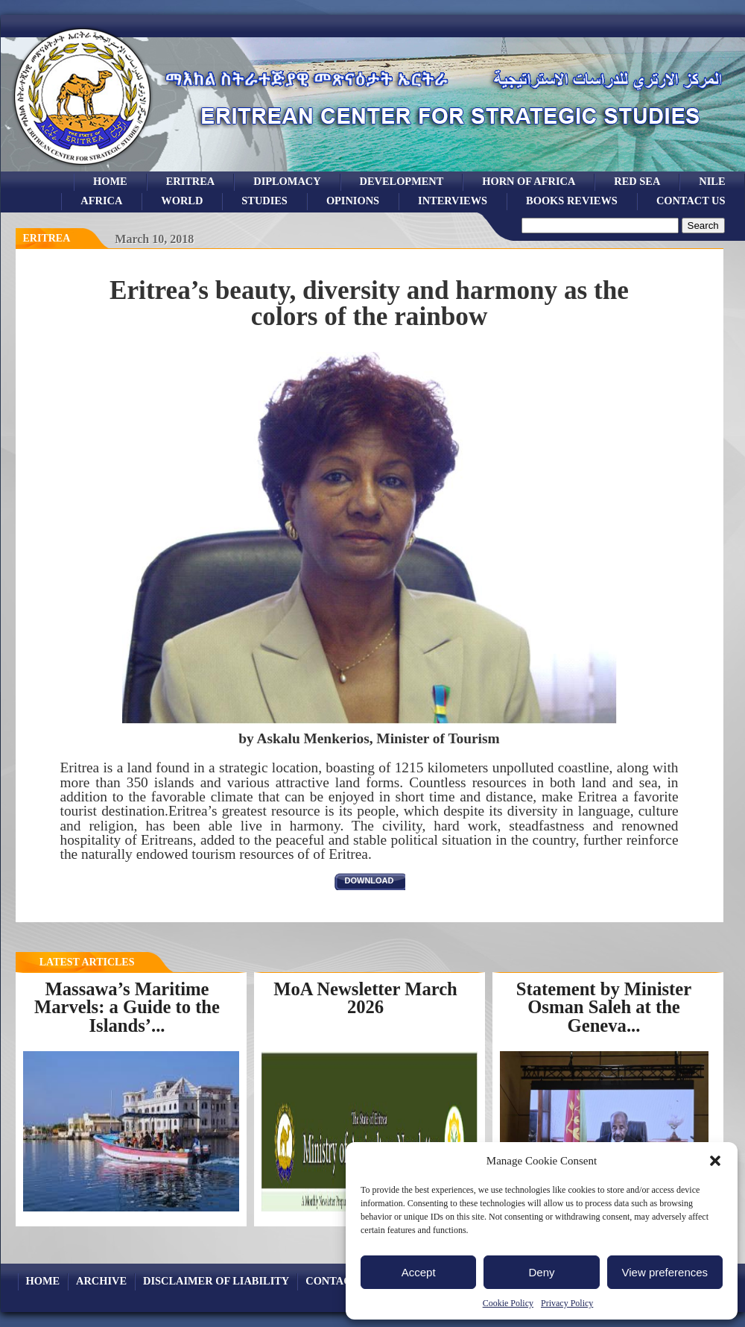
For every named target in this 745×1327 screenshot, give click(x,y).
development (402, 181)
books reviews (572, 201)
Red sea (637, 181)
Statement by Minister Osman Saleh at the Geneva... (603, 1007)
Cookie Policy (508, 1303)
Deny (541, 1272)
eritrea (190, 181)
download (369, 880)
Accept (419, 1272)
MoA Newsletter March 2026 (365, 998)
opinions (352, 201)
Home (110, 181)
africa (101, 201)
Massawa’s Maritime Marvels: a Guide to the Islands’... (127, 1007)
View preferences (665, 1272)
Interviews (452, 201)
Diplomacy (286, 181)
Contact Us (691, 201)
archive (101, 1281)
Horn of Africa (528, 181)
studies (264, 201)
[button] (715, 1160)
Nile (712, 181)
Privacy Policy (567, 1303)
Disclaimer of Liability (216, 1281)
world (182, 201)
